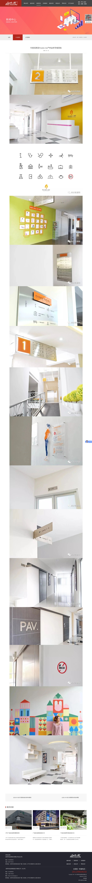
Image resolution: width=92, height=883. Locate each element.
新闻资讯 (81, 37)
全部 (9, 37)
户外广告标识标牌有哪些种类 (12, 833)
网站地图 (85, 878)
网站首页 (26, 3)
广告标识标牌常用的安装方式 (67, 833)
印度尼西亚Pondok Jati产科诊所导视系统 (46, 48)
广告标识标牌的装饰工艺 (39, 833)
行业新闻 (85, 37)
